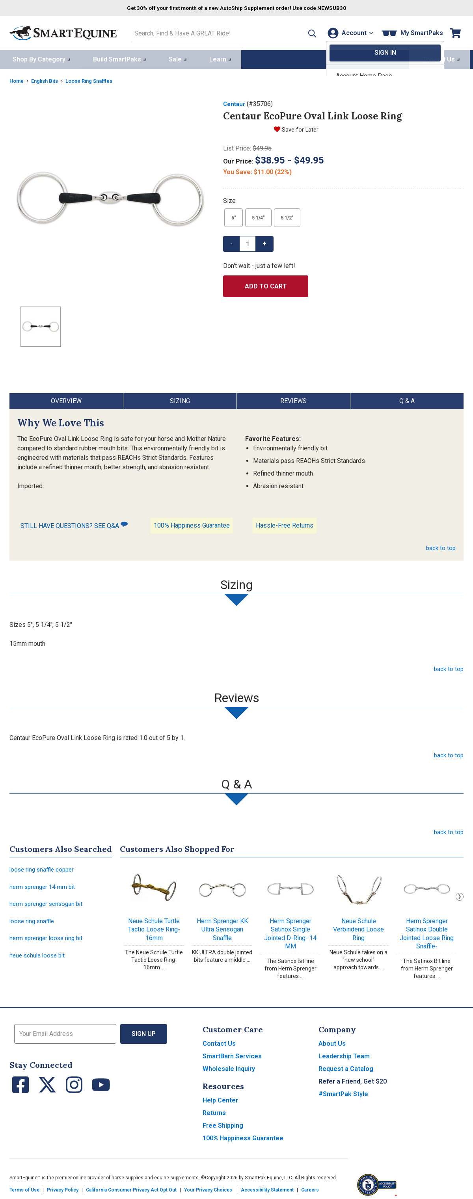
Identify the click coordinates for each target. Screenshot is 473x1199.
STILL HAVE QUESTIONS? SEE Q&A (74, 523)
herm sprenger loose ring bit (48, 941)
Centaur (235, 102)
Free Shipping (223, 1124)
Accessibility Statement (267, 1188)
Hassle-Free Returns (284, 524)
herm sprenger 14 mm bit (44, 886)
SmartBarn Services (232, 1054)
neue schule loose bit (39, 959)
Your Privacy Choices (208, 1188)
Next (460, 895)
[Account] (348, 32)
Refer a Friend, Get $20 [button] (352, 1080)
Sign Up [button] (144, 1032)
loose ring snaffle (33, 923)
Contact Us (219, 1042)
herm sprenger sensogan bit (48, 905)
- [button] (231, 242)
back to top (440, 546)
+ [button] (264, 242)
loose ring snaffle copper (43, 868)
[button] (300, 32)
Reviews (293, 399)
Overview (66, 399)
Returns (214, 1111)
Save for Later (301, 128)
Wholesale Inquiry (229, 1067)
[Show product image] (109, 198)
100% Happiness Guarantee (192, 524)
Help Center (220, 1098)
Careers (310, 1188)
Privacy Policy (62, 1188)
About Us (332, 1042)
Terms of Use (24, 1188)
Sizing (180, 399)
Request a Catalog (345, 1067)
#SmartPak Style (343, 1092)
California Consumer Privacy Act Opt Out (131, 1188)
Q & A (407, 399)
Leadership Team (344, 1054)
